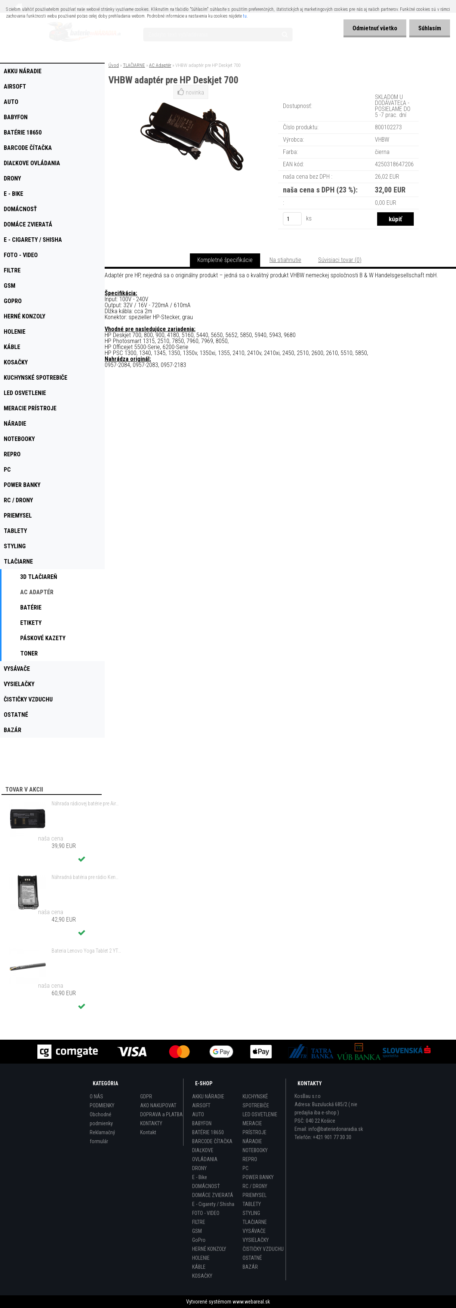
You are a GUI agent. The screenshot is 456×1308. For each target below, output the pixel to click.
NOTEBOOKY (255, 1150)
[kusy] (292, 218)
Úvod (113, 65)
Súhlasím (429, 28)
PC (246, 1168)
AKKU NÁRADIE (208, 1096)
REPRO (250, 1159)
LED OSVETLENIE (260, 1114)
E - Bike (199, 1177)
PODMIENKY (102, 1105)
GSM (197, 1231)
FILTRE (198, 1222)
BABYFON (202, 1123)
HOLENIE (201, 1258)
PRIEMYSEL (254, 1195)
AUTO (198, 1114)
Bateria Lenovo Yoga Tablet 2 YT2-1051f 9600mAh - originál (86, 951)
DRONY (199, 1168)
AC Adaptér (160, 65)
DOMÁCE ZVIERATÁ (212, 1195)
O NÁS (96, 1096)
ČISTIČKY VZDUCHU (263, 1249)
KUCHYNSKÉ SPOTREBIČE (256, 1100)
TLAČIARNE (134, 65)
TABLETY (252, 1204)
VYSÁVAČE (254, 1231)
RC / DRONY (255, 1186)
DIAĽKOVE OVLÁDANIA (205, 1154)
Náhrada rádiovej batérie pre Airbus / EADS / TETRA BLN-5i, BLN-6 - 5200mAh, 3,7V (86, 803)
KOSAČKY (202, 1276)
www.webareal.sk (251, 1302)
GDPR (146, 1096)
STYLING (251, 1213)
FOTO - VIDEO (205, 1213)
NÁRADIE (252, 1141)
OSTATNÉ (252, 1258)
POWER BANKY (258, 1177)
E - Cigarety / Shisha (213, 1204)
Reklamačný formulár (102, 1136)
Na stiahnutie (285, 259)
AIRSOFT (201, 1105)
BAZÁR (250, 1267)
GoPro (199, 1240)
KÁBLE (199, 1267)
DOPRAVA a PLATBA (161, 1114)
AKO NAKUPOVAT (158, 1105)
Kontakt (148, 1132)
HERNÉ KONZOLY (209, 1249)
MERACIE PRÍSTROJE (254, 1127)
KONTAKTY (151, 1123)
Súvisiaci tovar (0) (339, 259)
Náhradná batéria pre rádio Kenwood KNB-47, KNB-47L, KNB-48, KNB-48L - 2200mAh (86, 877)
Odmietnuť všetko (373, 28)
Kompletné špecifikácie (225, 259)
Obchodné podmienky (101, 1118)
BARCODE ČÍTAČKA (212, 1141)
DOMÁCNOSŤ (206, 1186)
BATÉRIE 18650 (208, 1132)
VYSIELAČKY (256, 1240)
